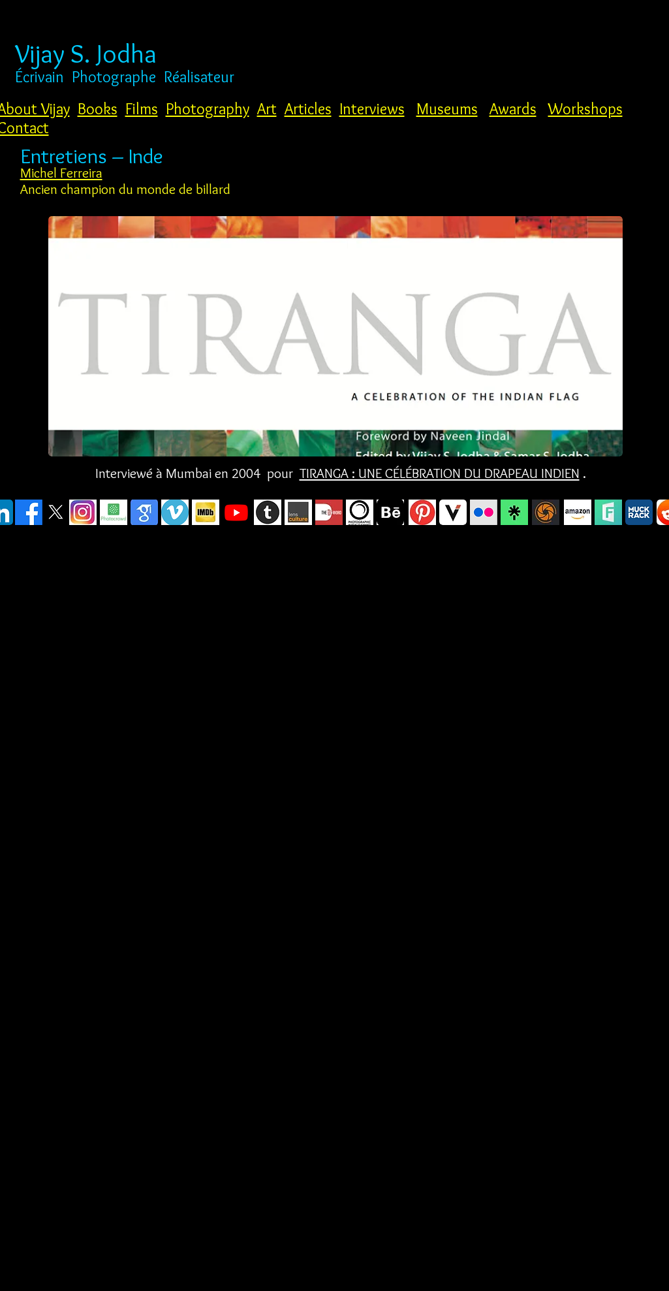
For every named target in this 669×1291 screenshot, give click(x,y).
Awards (513, 108)
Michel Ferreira (61, 173)
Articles (308, 108)
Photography (207, 108)
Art (267, 108)
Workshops (585, 108)
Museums (447, 108)
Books (97, 108)
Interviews (372, 108)
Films (141, 108)
